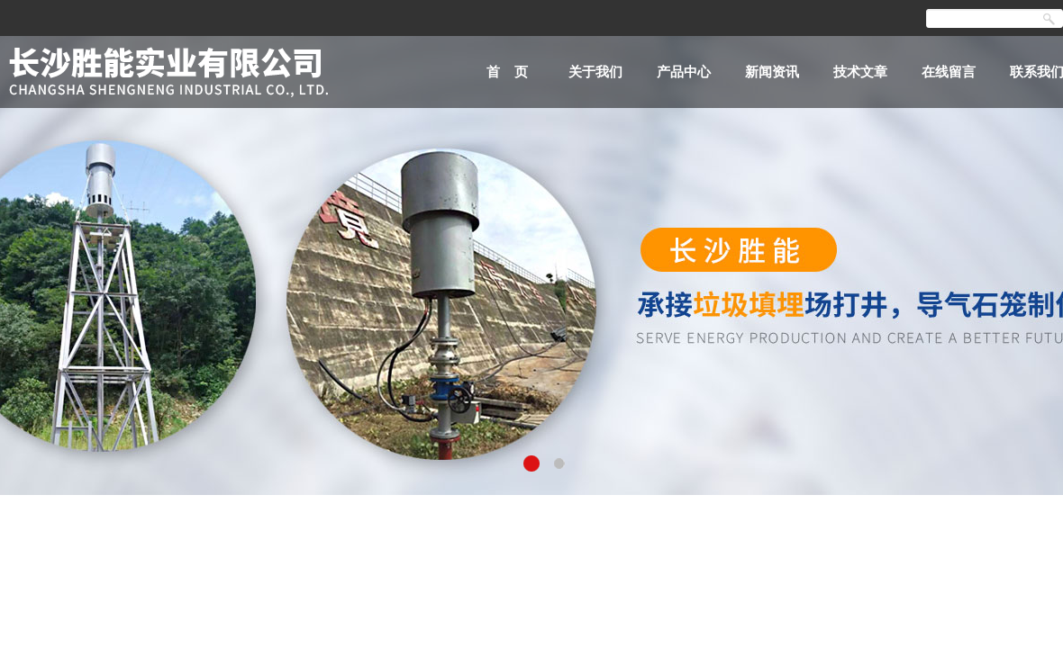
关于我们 (595, 71)
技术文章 (860, 71)
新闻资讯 (772, 71)
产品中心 (684, 71)
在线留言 (949, 71)
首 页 (507, 71)
